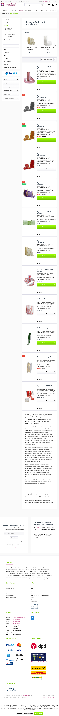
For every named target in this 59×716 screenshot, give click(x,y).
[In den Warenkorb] (46, 82)
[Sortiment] (5, 10)
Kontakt (8, 592)
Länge (5, 83)
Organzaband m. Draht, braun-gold (44, 125)
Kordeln (6, 58)
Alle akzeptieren (28, 713)
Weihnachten (7, 61)
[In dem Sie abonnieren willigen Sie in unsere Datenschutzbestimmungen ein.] (13, 541)
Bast (5, 55)
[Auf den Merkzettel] (40, 90)
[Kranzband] (28, 10)
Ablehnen (19, 713)
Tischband (6, 52)
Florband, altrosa (42, 299)
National (6, 43)
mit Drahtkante (9, 32)
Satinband (6, 22)
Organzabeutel (8, 36)
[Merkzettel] (49, 4)
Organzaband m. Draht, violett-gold (44, 183)
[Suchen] (42, 4)
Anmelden (45, 1)
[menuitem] (34, 5)
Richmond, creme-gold (44, 357)
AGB (32, 599)
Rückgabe (8, 593)
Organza (6, 25)
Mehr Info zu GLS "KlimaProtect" (39, 662)
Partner (33, 590)
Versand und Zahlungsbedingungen (40, 595)
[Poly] (42, 10)
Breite (5, 79)
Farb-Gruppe (7, 87)
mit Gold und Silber (10, 34)
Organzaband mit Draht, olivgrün (44, 212)
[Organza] (20, 10)
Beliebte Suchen (10, 588)
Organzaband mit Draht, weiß (47, 48)
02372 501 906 (16, 623)
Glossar (33, 593)
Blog (32, 588)
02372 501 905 (16, 619)
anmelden (39, 527)
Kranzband (7, 40)
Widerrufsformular (11, 597)
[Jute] (46, 10)
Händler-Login (9, 590)
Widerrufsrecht (10, 595)
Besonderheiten (8, 94)
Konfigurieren (38, 713)
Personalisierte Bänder (10, 67)
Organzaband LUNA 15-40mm (46, 386)
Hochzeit (6, 64)
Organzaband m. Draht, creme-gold (31, 48)
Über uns (33, 592)
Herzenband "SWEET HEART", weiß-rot (45, 270)
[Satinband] (13, 10)
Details (49, 169)
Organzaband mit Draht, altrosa (44, 67)
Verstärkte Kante (8, 90)
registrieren (51, 1)
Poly (5, 46)
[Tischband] (52, 10)
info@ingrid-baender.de (19, 617)
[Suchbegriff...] (34, 4)
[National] (36, 10)
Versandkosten (26, 695)
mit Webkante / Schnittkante (9, 28)
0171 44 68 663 (16, 621)
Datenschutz (34, 597)
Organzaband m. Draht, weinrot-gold (44, 154)
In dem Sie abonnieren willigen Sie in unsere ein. (14, 545)
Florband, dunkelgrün (43, 328)
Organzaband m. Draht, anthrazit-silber (44, 96)
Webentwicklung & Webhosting (49, 697)
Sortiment (6, 19)
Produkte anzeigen (11, 98)
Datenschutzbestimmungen (14, 547)
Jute (5, 49)
